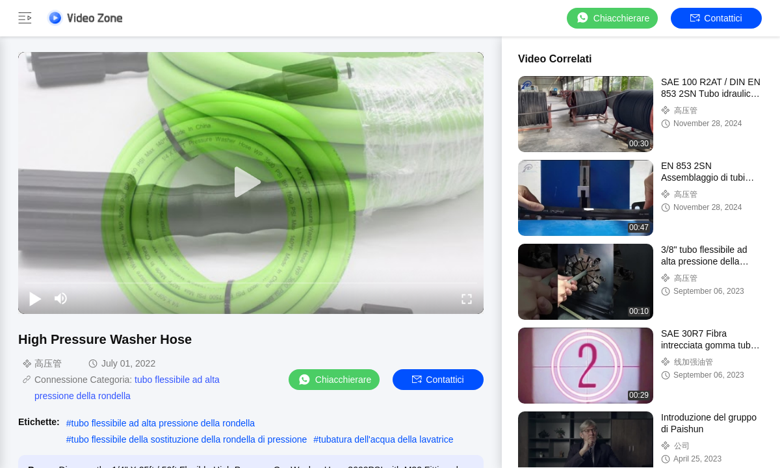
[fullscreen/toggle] (467, 298)
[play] (251, 182)
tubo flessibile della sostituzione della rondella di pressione (189, 439)
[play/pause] (35, 298)
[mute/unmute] (61, 298)
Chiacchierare (612, 18)
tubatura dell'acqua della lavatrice (385, 439)
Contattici (716, 18)
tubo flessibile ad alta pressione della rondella (163, 423)
